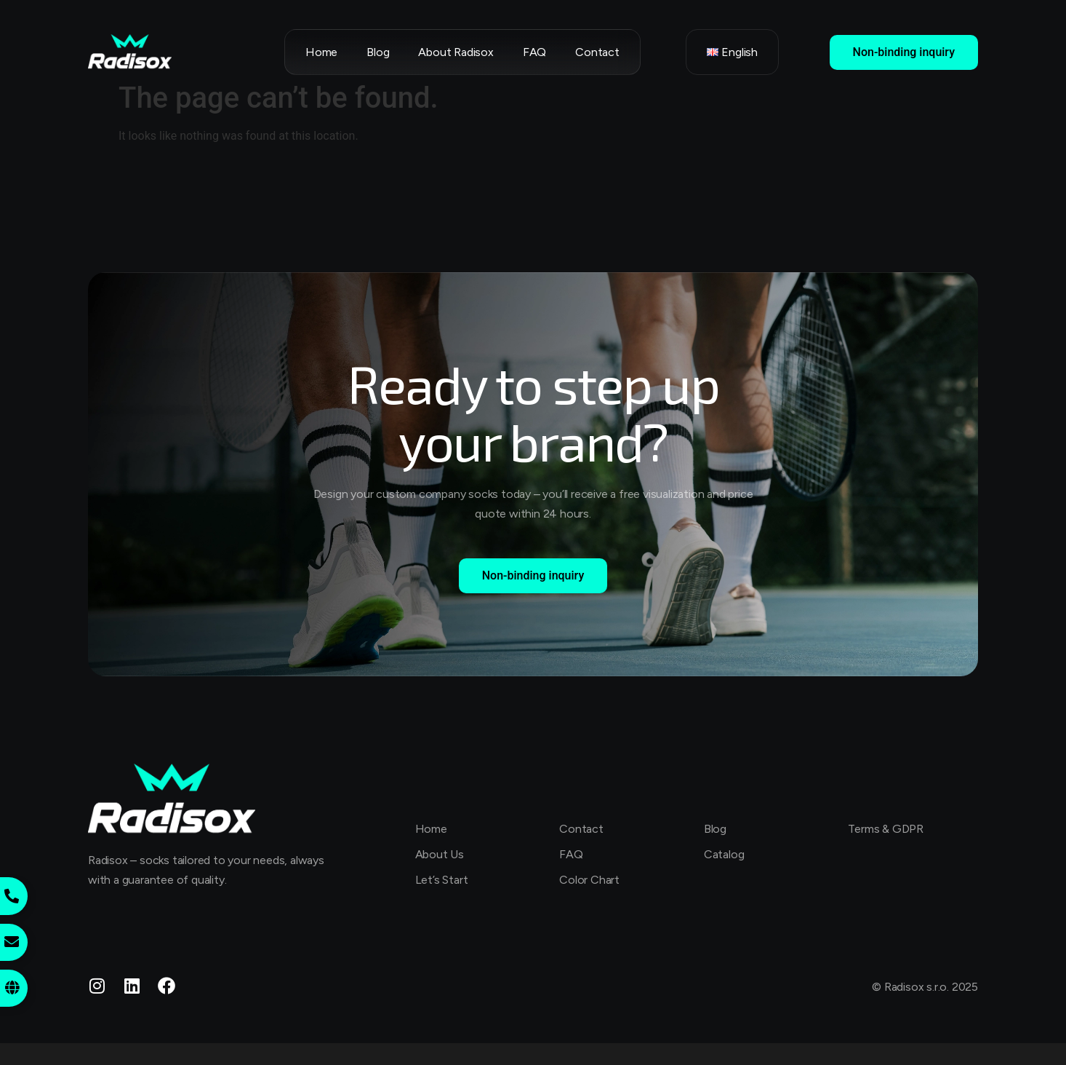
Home (321, 52)
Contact (597, 52)
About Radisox (455, 52)
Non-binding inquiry (904, 52)
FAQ (534, 52)
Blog (377, 52)
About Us (439, 854)
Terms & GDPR (885, 829)
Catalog (724, 854)
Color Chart (589, 880)
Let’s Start (441, 880)
